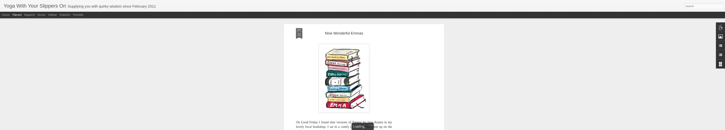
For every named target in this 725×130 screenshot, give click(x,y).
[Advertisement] (412, 75)
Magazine (29, 14)
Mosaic (41, 14)
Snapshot (64, 14)
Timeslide (78, 14)
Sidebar (52, 14)
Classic (6, 14)
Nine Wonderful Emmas (344, 23)
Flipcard (17, 14)
